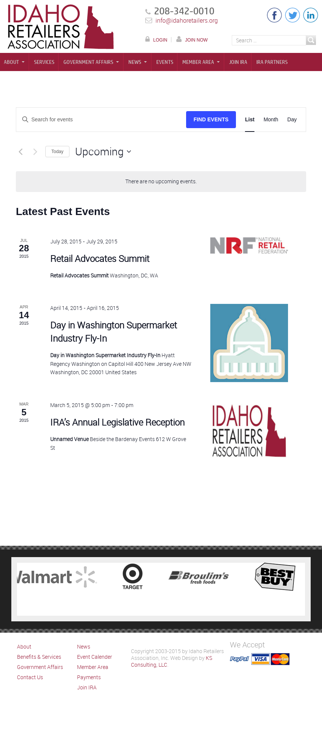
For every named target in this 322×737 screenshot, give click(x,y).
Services (44, 62)
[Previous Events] (20, 151)
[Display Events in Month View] (270, 120)
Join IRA (238, 62)
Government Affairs (88, 62)
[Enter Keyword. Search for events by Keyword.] (101, 120)
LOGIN (160, 39)
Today (57, 151)
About (11, 62)
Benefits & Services (39, 656)
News (134, 62)
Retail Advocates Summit (99, 258)
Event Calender (94, 656)
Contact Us (30, 677)
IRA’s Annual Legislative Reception (117, 422)
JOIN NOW (196, 39)
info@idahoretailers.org (187, 20)
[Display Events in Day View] (292, 120)
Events (164, 62)
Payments (89, 677)
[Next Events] (35, 151)
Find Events (211, 119)
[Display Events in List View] (249, 120)
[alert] (161, 181)
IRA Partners (272, 62)
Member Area (198, 62)
